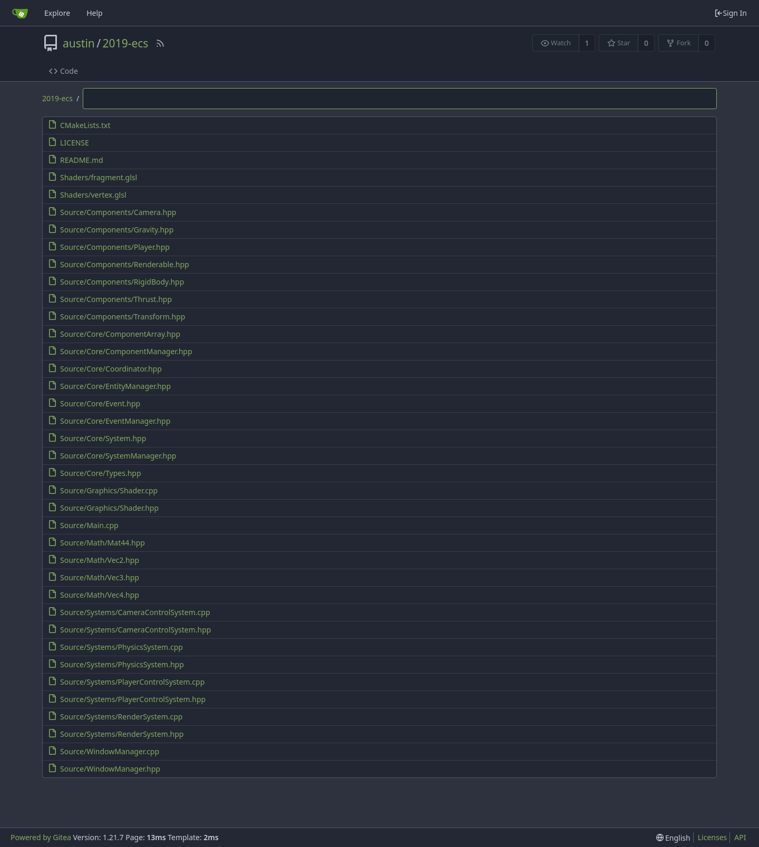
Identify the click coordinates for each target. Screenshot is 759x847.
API (740, 837)
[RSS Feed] (160, 43)
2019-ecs (126, 43)
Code (63, 71)
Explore (57, 13)
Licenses (712, 837)
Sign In (730, 13)
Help (94, 13)
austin (79, 43)
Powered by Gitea (41, 837)
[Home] (20, 13)
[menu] (673, 838)
